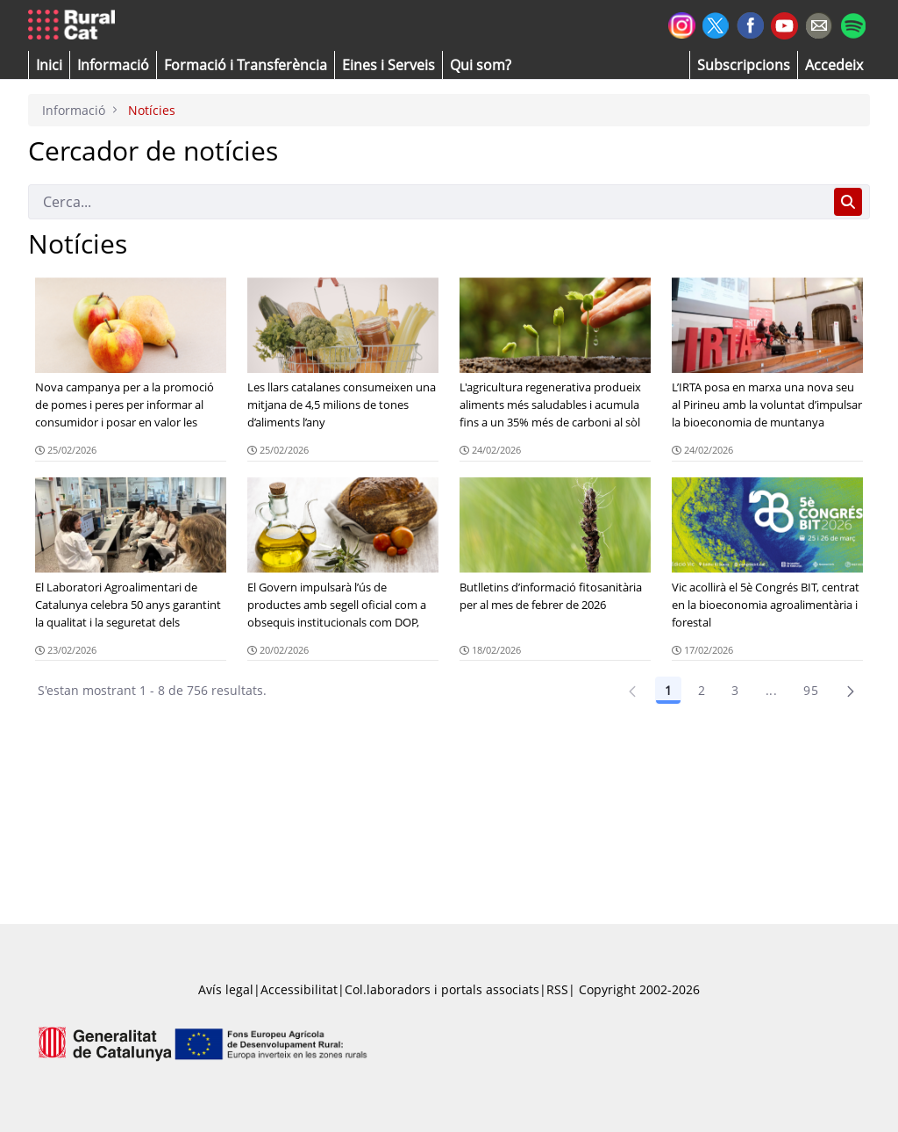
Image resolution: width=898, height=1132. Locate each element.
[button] (49, 65)
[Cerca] (427, 201)
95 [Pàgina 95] (810, 690)
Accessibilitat (299, 989)
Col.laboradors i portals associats (442, 989)
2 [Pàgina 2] (701, 690)
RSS (557, 989)
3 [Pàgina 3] (734, 690)
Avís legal (225, 989)
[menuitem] (245, 65)
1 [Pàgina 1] (668, 690)
